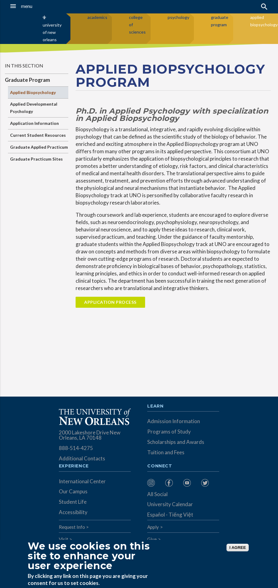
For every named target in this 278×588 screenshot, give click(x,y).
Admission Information (173, 421)
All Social (157, 494)
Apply (153, 527)
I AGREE (237, 547)
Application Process (110, 302)
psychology (178, 17)
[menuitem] (154, 483)
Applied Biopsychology (33, 92)
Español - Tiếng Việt (170, 514)
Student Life (73, 502)
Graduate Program (27, 80)
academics (97, 17)
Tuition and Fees (165, 452)
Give (152, 539)
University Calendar (170, 504)
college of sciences (137, 24)
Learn (155, 406)
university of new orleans (52, 32)
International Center (82, 481)
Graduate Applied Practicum (39, 147)
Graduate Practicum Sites (36, 159)
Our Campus (73, 491)
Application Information (34, 123)
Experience (74, 466)
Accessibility (73, 512)
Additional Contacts (82, 458)
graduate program (219, 21)
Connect (159, 466)
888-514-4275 (76, 448)
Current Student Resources (38, 135)
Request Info (72, 527)
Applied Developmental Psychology (33, 107)
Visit (63, 539)
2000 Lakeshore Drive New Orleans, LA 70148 (89, 435)
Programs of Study (169, 431)
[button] (27, 6)
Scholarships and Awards (175, 442)
